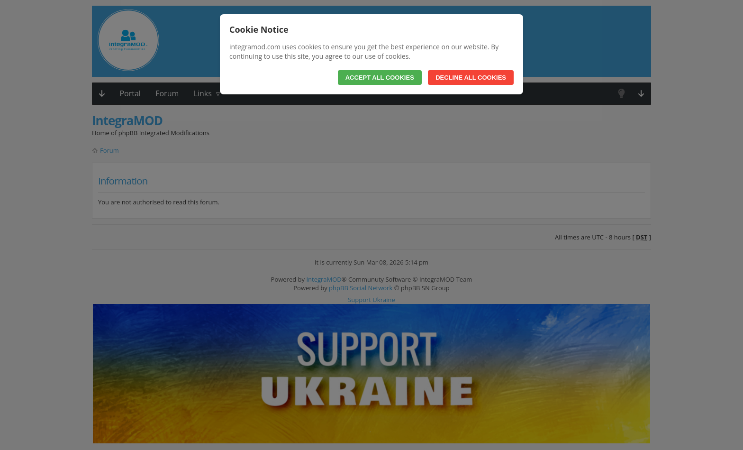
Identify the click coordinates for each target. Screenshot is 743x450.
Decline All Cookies (470, 77)
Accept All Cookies (379, 77)
